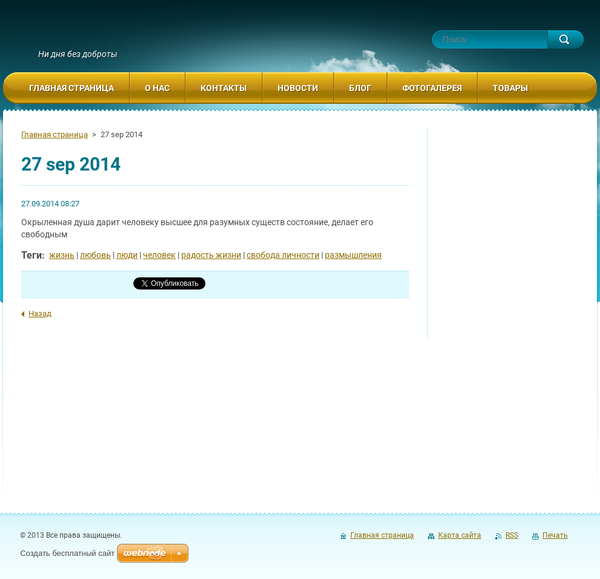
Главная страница (54, 134)
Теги (31, 255)
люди (127, 255)
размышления (353, 255)
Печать (555, 535)
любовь (95, 255)
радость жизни (211, 255)
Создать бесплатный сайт (67, 553)
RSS (511, 535)
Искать (565, 39)
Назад (40, 313)
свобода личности (283, 255)
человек (159, 255)
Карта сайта (459, 535)
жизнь (62, 255)
